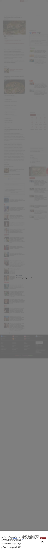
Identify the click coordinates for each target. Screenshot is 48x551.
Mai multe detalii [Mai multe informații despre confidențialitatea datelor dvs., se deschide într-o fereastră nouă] (15, 538)
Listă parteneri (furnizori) (25, 539)
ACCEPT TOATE (43, 538)
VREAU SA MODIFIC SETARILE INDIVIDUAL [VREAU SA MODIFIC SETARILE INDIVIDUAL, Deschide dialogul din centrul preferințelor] (42, 542)
